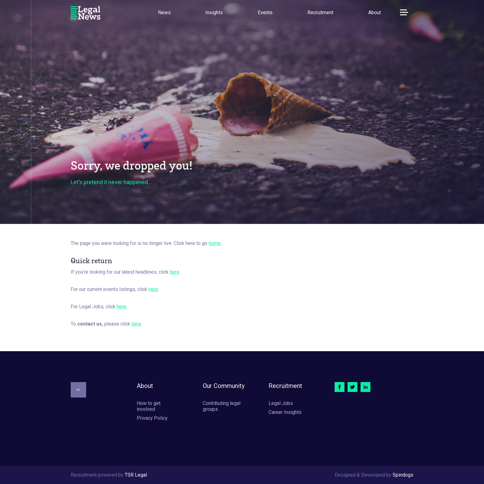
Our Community (223, 385)
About (374, 12)
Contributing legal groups (221, 406)
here (174, 272)
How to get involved (149, 406)
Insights (214, 12)
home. (215, 243)
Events (265, 12)
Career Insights (285, 412)
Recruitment (320, 12)
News (164, 12)
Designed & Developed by (374, 475)
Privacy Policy (152, 418)
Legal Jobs (281, 403)
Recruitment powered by (109, 475)
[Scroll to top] (78, 390)
